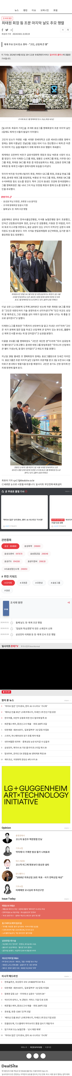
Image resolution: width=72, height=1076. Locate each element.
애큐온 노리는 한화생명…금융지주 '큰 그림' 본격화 (19, 965)
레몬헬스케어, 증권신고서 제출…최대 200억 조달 (25, 724)
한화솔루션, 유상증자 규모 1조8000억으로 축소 (24, 982)
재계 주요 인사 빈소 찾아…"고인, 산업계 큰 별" (26, 44)
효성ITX (12, 561)
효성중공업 (39, 553)
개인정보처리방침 (36, 1047)
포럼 (55, 10)
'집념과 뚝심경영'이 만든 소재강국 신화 (34, 628)
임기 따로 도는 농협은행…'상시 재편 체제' (22, 1029)
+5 (69, 603)
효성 (10, 546)
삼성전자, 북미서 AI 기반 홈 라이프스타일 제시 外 (25, 747)
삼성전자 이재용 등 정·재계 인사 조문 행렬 (35, 634)
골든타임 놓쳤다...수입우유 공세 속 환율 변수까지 (19, 951)
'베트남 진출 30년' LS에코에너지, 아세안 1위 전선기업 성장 (30, 712)
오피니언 (44, 10)
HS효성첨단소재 (15, 569)
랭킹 (25, 10)
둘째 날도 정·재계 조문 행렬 (15, 209)
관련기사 (5, 197)
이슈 (34, 10)
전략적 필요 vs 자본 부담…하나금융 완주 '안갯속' (19, 912)
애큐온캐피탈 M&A (10, 958)
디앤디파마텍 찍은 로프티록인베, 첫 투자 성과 (18, 930)
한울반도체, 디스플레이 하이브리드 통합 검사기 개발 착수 (29, 1023)
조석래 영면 (7, 18)
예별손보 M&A (8, 906)
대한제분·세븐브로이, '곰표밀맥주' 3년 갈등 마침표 (26, 730)
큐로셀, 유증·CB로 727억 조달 (17, 1011)
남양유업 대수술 (9, 941)
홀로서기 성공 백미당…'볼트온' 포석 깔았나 (17, 947)
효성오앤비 (13, 553)
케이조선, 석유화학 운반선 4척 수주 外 (21, 759)
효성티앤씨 (37, 561)
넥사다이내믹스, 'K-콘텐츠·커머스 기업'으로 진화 (26, 999)
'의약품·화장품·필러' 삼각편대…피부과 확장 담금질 (20, 927)
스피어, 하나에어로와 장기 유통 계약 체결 (22, 735)
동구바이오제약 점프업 (12, 923)
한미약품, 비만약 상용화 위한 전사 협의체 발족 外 (25, 718)
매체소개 (24, 1047)
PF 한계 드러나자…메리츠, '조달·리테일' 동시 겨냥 (19, 962)
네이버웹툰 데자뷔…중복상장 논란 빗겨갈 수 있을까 (26, 741)
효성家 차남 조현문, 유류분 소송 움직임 (20, 201)
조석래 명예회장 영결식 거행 (15, 205)
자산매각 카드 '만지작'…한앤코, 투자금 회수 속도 (19, 944)
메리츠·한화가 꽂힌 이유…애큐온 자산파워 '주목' (19, 968)
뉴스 (17, 10)
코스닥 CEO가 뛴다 (58, 520)
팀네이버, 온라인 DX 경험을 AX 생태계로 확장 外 (25, 753)
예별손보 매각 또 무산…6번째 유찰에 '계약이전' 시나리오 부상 (23, 909)
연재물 (6, 609)
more (11, 197)
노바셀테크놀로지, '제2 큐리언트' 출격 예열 (17, 933)
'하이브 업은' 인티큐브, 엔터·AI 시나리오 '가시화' (23, 520)
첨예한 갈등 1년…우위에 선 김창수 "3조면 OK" (24, 994)
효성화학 (32, 546)
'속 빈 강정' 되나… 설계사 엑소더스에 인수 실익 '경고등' (21, 916)
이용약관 (48, 1047)
